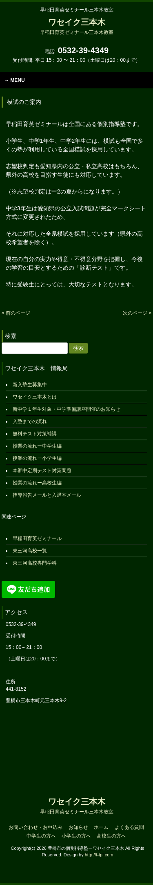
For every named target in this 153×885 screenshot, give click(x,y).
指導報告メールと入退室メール (47, 495)
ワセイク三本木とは (35, 397)
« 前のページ (16, 313)
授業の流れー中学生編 (37, 446)
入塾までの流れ (30, 421)
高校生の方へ (111, 836)
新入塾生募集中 (30, 384)
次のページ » (137, 313)
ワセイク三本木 (76, 26)
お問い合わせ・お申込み (35, 827)
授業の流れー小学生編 (37, 458)
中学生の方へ (41, 836)
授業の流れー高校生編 (37, 483)
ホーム (101, 827)
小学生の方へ (76, 836)
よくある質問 (129, 827)
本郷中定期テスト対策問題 (42, 470)
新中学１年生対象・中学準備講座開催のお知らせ (66, 409)
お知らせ (78, 827)
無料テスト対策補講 (35, 434)
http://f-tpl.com (99, 854)
